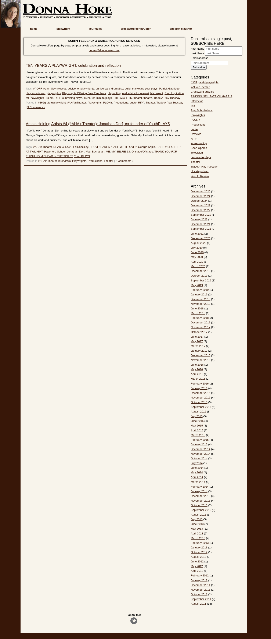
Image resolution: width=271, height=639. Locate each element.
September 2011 (201, 599)
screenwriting (199, 143)
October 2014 (199, 458)
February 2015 (200, 439)
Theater (150, 102)
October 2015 (199, 402)
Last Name (197, 53)
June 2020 (197, 252)
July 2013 (197, 519)
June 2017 (197, 336)
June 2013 (197, 524)
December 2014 (200, 449)
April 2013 (197, 533)
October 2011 (199, 594)
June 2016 (197, 364)
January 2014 (199, 491)
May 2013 (197, 528)
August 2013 (198, 514)
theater (138, 97)
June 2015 (197, 420)
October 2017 (199, 332)
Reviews (196, 134)
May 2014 (197, 472)
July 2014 (197, 463)
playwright (63, 28)
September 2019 (201, 280)
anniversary (103, 88)
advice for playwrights (81, 88)
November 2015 (200, 397)
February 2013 (200, 542)
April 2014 (197, 477)
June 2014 (197, 467)
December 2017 (200, 322)
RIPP (58, 97)
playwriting (114, 93)
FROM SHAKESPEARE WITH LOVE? (113, 146)
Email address (199, 58)
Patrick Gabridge (169, 88)
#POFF (37, 88)
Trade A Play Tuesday (166, 97)
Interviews (64, 160)
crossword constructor (136, 28)
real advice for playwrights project (142, 93)
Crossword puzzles (202, 91)
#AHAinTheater (76, 102)
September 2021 (201, 228)
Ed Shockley (80, 146)
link (193, 105)
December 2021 (200, 224)
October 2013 (199, 505)
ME (108, 151)
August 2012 (198, 556)
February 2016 (200, 383)
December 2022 (200, 210)
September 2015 (201, 406)
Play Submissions (202, 110)
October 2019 (199, 275)
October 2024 (199, 200)
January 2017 (199, 350)
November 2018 (200, 303)
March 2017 (198, 346)
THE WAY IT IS (122, 97)
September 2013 (201, 510)
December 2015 (200, 392)
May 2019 (197, 285)
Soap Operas (199, 148)
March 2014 (198, 482)
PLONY (107, 102)
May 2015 (197, 425)
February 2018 (200, 317)
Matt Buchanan (95, 151)
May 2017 (197, 341)
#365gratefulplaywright (52, 102)
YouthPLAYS (82, 156)
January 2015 (199, 444)
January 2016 (199, 388)
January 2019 (199, 294)
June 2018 (197, 308)
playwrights (54, 93)
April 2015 (197, 430)
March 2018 (198, 313)
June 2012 (197, 561)
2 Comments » (125, 160)
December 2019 (200, 271)
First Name (197, 48)
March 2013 (198, 538)
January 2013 (199, 547)
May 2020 (197, 257)
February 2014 (200, 486)
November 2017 (200, 327)
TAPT (87, 97)
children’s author (181, 28)
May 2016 (197, 369)
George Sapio (146, 146)
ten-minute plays (102, 97)
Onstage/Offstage (142, 151)
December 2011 (200, 585)
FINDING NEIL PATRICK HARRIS (211, 96)
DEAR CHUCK (62, 146)
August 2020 (198, 243)
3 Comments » (36, 107)
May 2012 (197, 566)
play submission (36, 93)
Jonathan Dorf (75, 151)
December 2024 (200, 196)
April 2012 (197, 570)
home (33, 28)
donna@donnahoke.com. (104, 50)
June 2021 (197, 233)
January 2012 (199, 580)
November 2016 (200, 360)
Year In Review (200, 176)
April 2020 (197, 261)
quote (133, 102)
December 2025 (200, 191)
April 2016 (197, 374)
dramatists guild (121, 88)
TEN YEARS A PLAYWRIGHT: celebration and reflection (73, 65)
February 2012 (200, 575)
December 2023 (200, 205)
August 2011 (198, 603)
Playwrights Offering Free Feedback (84, 93)
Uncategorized (200, 171)
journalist (95, 28)
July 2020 (197, 247)
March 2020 (198, 266)
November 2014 (200, 453)
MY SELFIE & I (121, 151)
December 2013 (200, 496)
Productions (121, 102)
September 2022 (201, 214)
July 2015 (197, 416)
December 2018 (200, 299)
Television (197, 152)
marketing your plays (145, 88)
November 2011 (200, 589)
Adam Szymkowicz (54, 88)
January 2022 (199, 219)
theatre (148, 97)
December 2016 (200, 355)
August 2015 (198, 411)
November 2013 (200, 500)
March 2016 (198, 378)
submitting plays (72, 97)
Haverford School (54, 151)
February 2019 (200, 289)
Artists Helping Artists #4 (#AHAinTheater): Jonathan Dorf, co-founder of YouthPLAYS (98, 124)
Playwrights (94, 102)
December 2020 (200, 238)
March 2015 (198, 435)
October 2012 (199, 552)
